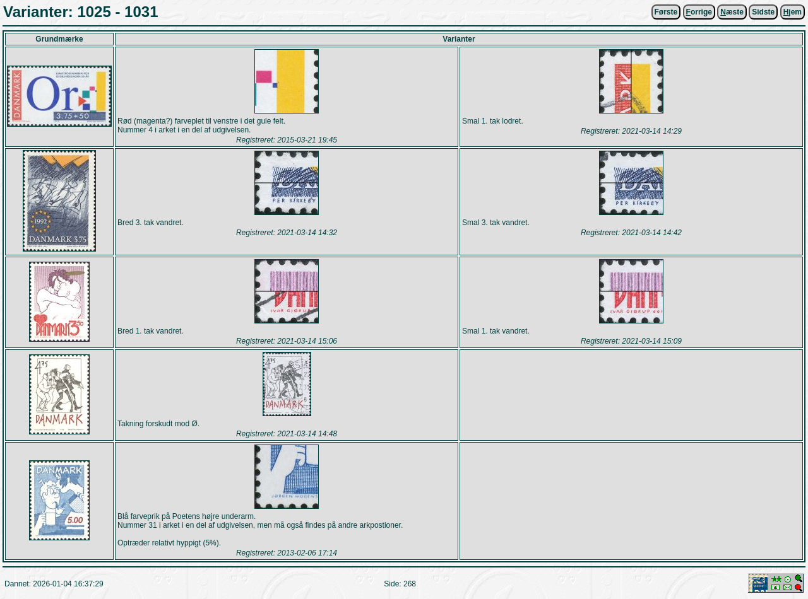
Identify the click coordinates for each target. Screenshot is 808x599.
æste (732, 12)
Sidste (763, 12)
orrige (699, 12)
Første (666, 12)
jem (792, 12)
